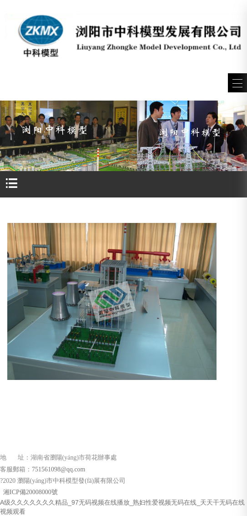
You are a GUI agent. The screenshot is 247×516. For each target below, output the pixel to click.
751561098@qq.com (59, 469)
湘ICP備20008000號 (30, 492)
